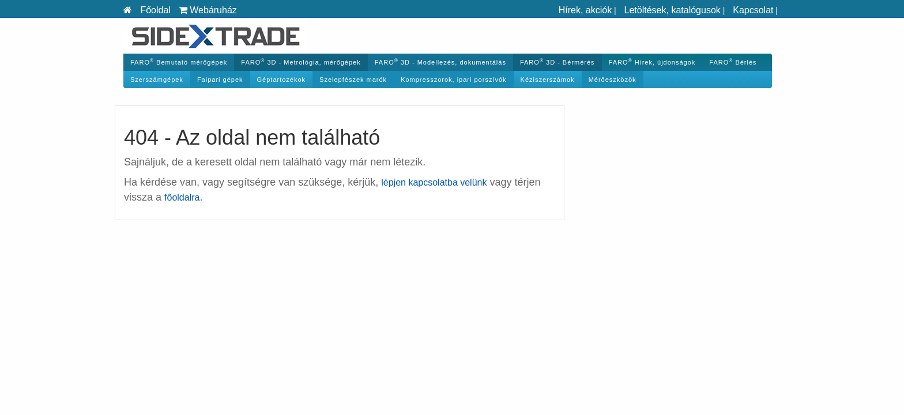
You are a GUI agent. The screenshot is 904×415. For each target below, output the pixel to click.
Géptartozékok (281, 79)
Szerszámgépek (156, 79)
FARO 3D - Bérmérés (557, 62)
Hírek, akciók (585, 10)
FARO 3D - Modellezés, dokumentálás (440, 62)
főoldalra (181, 197)
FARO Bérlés (732, 62)
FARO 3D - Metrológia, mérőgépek (300, 62)
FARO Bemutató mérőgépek (178, 62)
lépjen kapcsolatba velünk (434, 182)
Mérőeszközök (612, 79)
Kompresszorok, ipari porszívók (453, 79)
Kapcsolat (753, 10)
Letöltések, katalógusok (672, 10)
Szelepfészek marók (353, 79)
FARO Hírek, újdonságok (652, 62)
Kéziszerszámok (548, 79)
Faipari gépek (220, 79)
